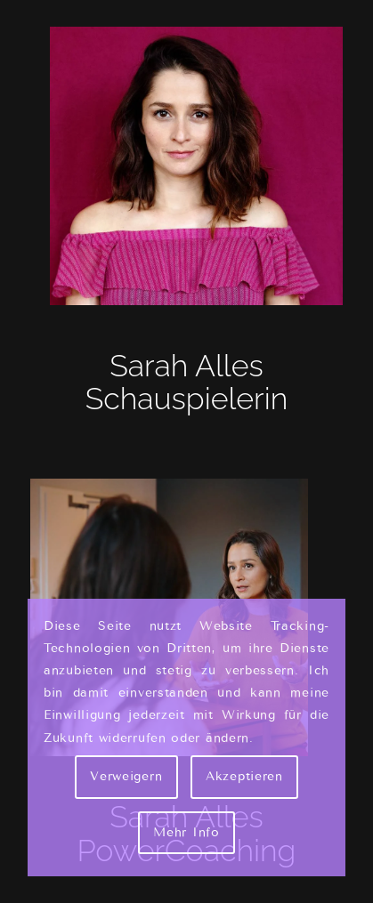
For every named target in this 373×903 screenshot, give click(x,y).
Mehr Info (186, 832)
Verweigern (126, 776)
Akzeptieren (244, 776)
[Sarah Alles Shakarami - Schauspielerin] (187, 166)
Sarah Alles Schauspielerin (186, 382)
